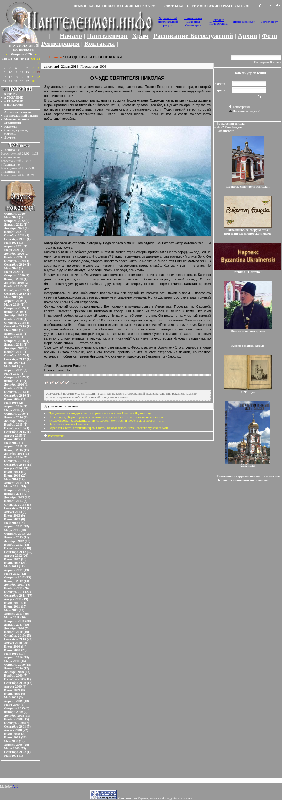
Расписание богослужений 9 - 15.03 (17, 173)
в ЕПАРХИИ (14, 101)
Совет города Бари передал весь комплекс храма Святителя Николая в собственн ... (107, 417)
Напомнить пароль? (246, 111)
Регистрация (60, 43)
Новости (55, 57)
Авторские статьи (17, 112)
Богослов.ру (269, 21)
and (56, 66)
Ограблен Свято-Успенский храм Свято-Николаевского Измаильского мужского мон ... (109, 428)
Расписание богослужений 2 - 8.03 (16, 158)
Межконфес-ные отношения (16, 121)
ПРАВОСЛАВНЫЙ (23, 46)
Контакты (99, 43)
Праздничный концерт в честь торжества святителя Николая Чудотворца (99, 413)
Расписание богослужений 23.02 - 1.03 (19, 151)
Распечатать (54, 435)
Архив (247, 35)
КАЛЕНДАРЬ (23, 49)
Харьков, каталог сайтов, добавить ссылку (155, 798)
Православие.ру (244, 21)
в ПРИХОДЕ (13, 104)
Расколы (10, 126)
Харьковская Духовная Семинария (193, 21)
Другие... (11, 137)
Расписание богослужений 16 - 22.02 (18, 166)
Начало (71, 35)
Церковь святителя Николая (68, 424)
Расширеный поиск (267, 62)
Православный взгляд (21, 115)
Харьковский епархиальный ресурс (168, 21)
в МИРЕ (10, 93)
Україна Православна (218, 21)
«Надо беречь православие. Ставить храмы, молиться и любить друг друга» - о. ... (106, 420)
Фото (269, 35)
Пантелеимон (107, 35)
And (15, 786)
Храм (140, 35)
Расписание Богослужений (193, 35)
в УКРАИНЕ (13, 97)
